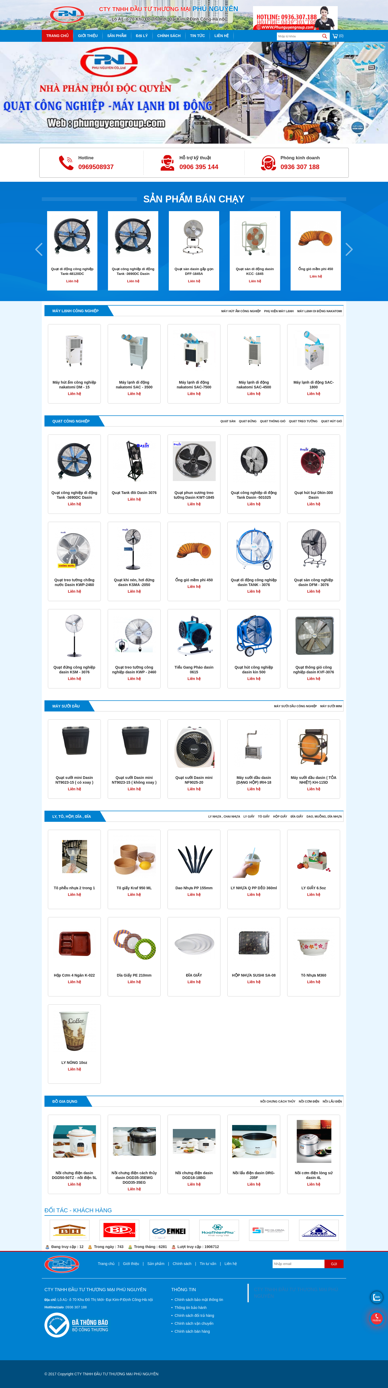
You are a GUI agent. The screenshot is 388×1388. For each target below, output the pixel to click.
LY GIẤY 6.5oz (313, 888)
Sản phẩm (116, 36)
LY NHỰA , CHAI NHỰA (224, 816)
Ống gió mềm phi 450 (315, 269)
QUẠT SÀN (228, 421)
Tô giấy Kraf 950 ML (134, 888)
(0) (338, 36)
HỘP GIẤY (280, 816)
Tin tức (197, 36)
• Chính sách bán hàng (190, 1331)
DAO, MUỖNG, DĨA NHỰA (324, 816)
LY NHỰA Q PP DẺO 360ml (254, 888)
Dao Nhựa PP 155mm (194, 888)
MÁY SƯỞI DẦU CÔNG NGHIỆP (296, 706)
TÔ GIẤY (264, 816)
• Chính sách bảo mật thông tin (197, 1300)
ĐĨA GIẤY (297, 816)
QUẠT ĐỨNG (248, 421)
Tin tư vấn (208, 1264)
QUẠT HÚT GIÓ (331, 421)
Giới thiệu (88, 36)
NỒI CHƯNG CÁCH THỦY (278, 1101)
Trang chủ (57, 36)
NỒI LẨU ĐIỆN (332, 1101)
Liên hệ (221, 36)
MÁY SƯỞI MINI (331, 706)
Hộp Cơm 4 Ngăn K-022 (74, 975)
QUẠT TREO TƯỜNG (303, 421)
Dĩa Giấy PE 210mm (134, 975)
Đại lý (142, 36)
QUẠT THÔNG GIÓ (273, 421)
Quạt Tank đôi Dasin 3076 (134, 493)
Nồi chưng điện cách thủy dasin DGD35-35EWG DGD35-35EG (134, 1178)
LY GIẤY (249, 816)
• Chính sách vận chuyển (192, 1323)
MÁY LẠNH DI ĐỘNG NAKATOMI (319, 311)
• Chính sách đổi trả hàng (192, 1315)
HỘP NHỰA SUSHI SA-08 (254, 975)
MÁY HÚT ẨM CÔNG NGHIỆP (241, 311)
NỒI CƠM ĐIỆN (309, 1101)
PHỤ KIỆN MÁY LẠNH (279, 311)
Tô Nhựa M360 (313, 975)
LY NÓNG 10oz (74, 1062)
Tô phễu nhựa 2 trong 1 (74, 888)
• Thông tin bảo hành (188, 1307)
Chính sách (169, 36)
